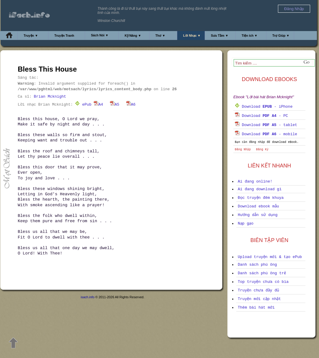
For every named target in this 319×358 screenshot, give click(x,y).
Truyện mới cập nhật (259, 299)
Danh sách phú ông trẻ (262, 273)
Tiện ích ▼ (250, 35)
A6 (131, 104)
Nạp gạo (245, 223)
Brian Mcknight (50, 96)
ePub (83, 104)
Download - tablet (266, 125)
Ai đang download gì (259, 189)
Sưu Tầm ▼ (219, 35)
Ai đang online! (255, 181)
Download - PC (261, 116)
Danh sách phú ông (257, 264)
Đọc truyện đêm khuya (261, 198)
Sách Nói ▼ (99, 35)
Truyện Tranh (64, 35)
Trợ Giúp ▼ (280, 35)
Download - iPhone (263, 106)
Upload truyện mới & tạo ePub (270, 257)
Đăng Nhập (243, 149)
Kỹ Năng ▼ (133, 35)
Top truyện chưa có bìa (263, 282)
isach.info (87, 297)
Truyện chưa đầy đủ (258, 290)
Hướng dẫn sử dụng (258, 215)
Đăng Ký (262, 149)
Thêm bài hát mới (256, 307)
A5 (114, 104)
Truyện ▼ (31, 35)
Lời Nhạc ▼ (192, 35)
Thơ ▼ (160, 35)
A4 (98, 104)
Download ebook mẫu (258, 206)
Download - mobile (266, 134)
